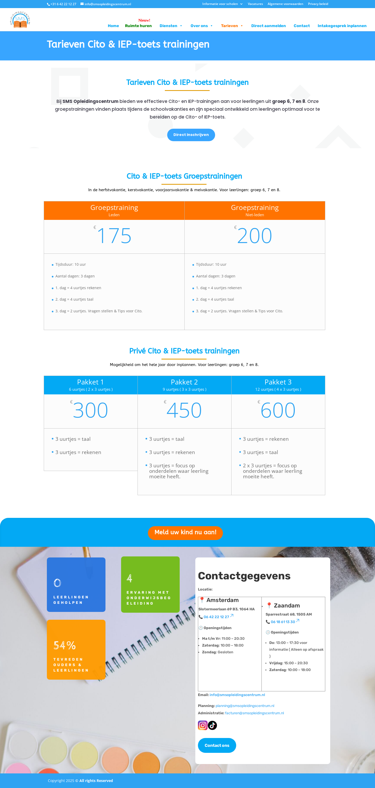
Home (113, 25)
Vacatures (255, 4)
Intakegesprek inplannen (342, 25)
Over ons (202, 26)
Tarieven (232, 26)
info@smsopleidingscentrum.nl (237, 695)
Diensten (171, 26)
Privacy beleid (318, 4)
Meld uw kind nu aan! (185, 532)
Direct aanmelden (268, 25)
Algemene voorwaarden (285, 4)
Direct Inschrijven (191, 134)
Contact (302, 25)
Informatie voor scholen (220, 4)
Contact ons (217, 745)
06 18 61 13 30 (285, 622)
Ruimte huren (138, 25)
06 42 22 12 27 (219, 617)
